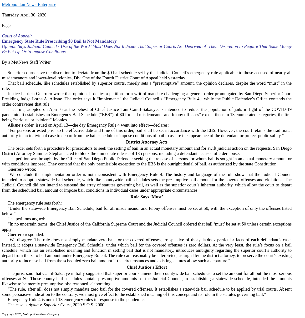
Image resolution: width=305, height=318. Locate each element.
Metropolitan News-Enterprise (29, 4)
